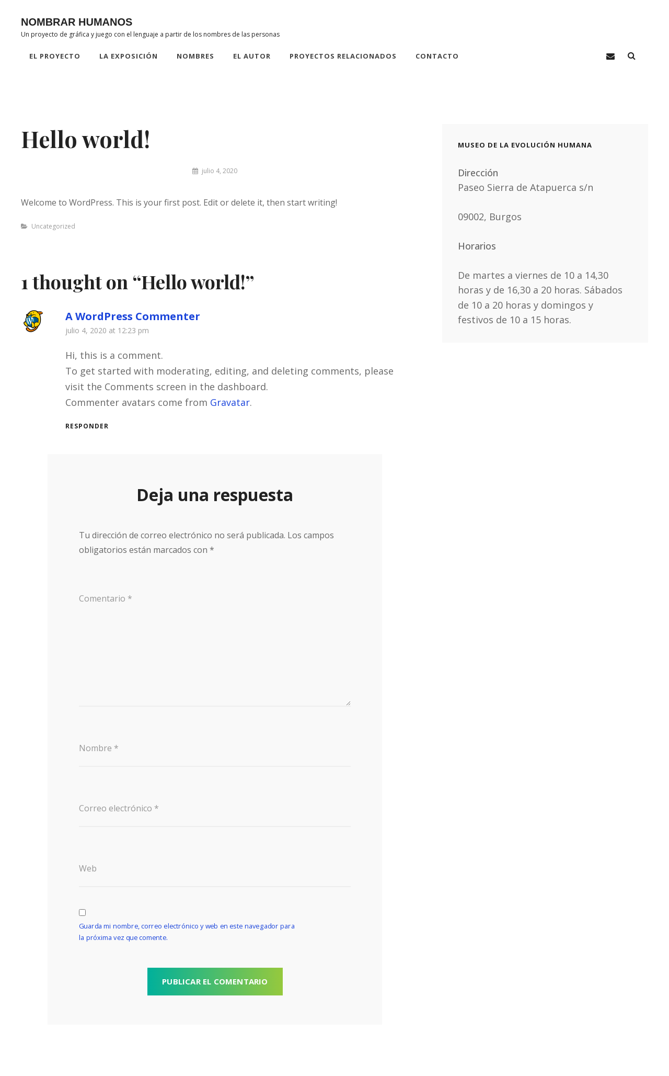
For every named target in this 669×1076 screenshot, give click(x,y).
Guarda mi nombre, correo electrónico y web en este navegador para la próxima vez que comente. (187, 932)
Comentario (105, 598)
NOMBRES (195, 56)
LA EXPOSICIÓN (128, 56)
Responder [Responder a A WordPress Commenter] (87, 426)
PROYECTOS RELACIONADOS (343, 56)
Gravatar (230, 402)
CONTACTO (437, 56)
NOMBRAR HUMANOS (76, 22)
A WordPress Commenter (132, 316)
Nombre (99, 748)
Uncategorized (53, 226)
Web (88, 868)
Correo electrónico (119, 808)
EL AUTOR (252, 56)
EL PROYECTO (54, 56)
